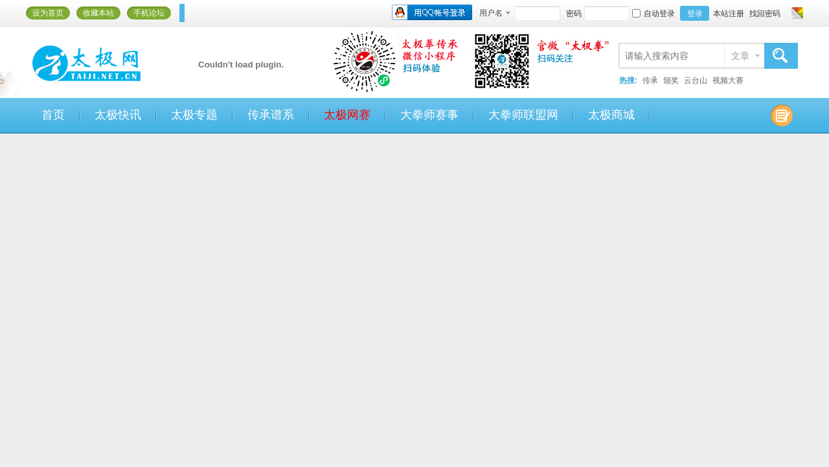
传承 (650, 80)
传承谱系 (270, 114)
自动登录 (653, 13)
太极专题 (194, 114)
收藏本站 (98, 13)
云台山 (695, 80)
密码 (574, 13)
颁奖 (671, 80)
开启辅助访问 (785, 13)
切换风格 (795, 13)
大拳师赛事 (429, 114)
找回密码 (764, 13)
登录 (695, 13)
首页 (53, 114)
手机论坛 (149, 13)
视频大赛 (728, 80)
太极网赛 (347, 114)
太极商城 (611, 114)
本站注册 (728, 13)
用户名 (491, 13)
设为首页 (47, 13)
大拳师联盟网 (523, 114)
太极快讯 (118, 114)
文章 (740, 56)
